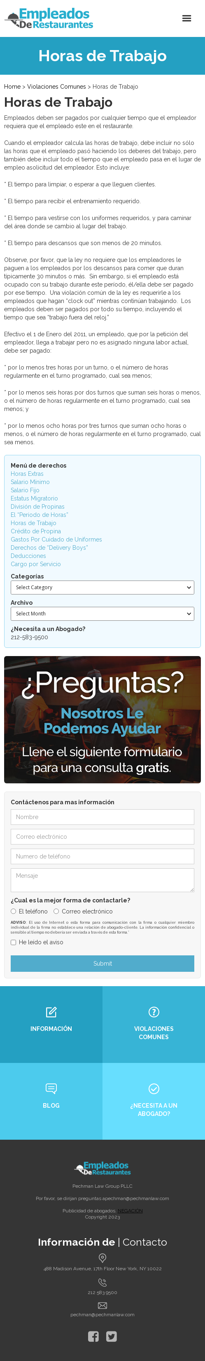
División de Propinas (38, 506)
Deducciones (28, 556)
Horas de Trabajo (33, 523)
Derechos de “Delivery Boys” (49, 547)
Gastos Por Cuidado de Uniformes (56, 539)
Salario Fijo (25, 490)
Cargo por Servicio (36, 564)
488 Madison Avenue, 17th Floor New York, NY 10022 (103, 1268)
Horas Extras (27, 473)
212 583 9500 (102, 1292)
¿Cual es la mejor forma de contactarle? (70, 900)
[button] (187, 18)
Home (12, 86)
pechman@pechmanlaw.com (137, 1198)
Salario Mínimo (30, 482)
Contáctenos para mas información (62, 802)
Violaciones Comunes (56, 86)
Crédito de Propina (36, 531)
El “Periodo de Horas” (39, 515)
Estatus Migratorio (34, 498)
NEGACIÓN (130, 1211)
